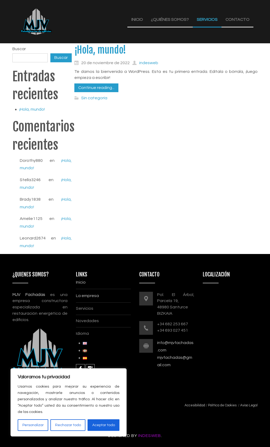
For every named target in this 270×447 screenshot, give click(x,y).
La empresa (87, 296)
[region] (69, 402)
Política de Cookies (222, 405)
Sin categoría (94, 98)
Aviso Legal (249, 405)
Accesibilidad (195, 405)
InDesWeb (149, 436)
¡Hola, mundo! (32, 109)
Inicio (81, 282)
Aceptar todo (103, 425)
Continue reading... (96, 88)
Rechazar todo (68, 425)
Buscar (19, 49)
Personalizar (33, 425)
